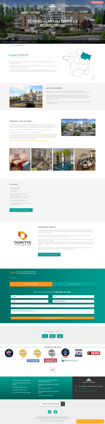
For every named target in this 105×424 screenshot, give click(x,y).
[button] (49, 374)
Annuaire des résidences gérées (17, 42)
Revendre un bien (31, 284)
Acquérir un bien (74, 284)
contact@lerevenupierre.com (85, 391)
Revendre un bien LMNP (29, 6)
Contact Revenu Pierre (99, 6)
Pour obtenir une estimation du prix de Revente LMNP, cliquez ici (29, 140)
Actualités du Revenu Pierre (64, 6)
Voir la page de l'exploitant (49, 254)
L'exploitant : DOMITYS (47, 227)
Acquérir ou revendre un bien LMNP (90, 421)
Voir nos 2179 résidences (17, 45)
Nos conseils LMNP (76, 6)
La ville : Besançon (54, 88)
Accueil (4, 42)
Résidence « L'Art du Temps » (21, 121)
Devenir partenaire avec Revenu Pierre (48, 392)
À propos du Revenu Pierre (6, 6)
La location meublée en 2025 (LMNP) (17, 6)
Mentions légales (60, 420)
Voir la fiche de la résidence (21, 210)
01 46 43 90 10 (97, 2)
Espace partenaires (87, 6)
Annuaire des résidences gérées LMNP (48, 385)
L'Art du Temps (31, 42)
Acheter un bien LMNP (40, 6)
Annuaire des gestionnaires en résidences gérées (48, 381)
